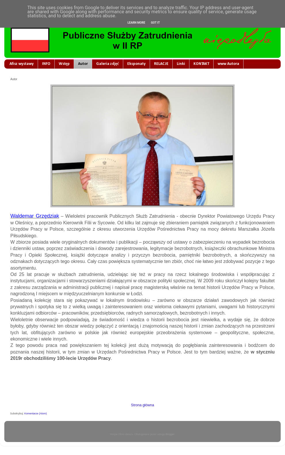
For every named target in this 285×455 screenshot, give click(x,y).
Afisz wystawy (22, 64)
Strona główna (142, 405)
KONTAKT (201, 64)
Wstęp (64, 64)
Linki (181, 64)
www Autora (228, 64)
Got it (155, 22)
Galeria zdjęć (107, 64)
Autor (83, 64)
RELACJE (161, 64)
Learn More (136, 22)
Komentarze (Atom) (35, 413)
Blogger (170, 434)
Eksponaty (136, 64)
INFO (46, 64)
